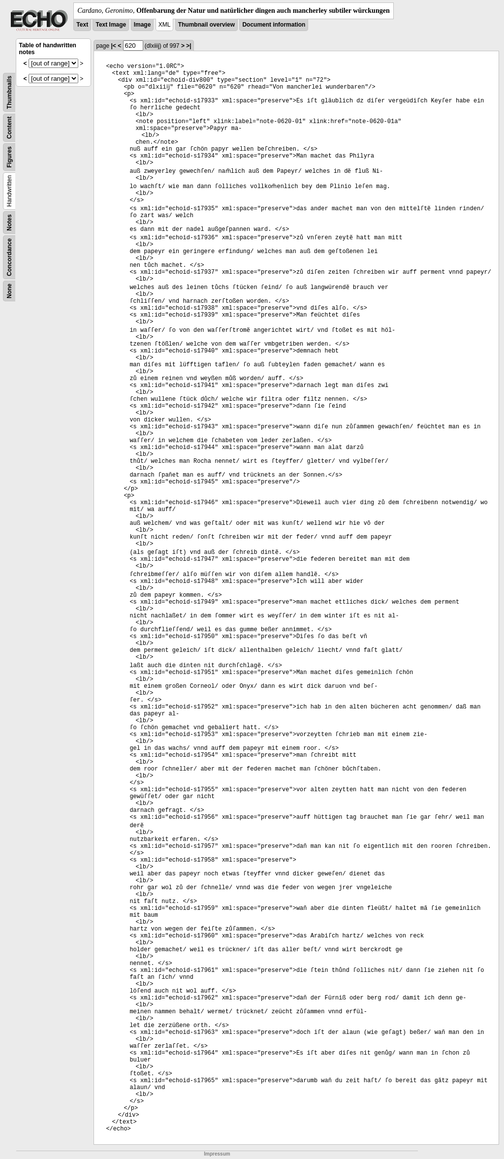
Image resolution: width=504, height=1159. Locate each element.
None (9, 291)
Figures (9, 156)
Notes (9, 222)
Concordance (9, 257)
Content (9, 128)
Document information (273, 24)
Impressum (217, 1154)
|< (113, 45)
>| (188, 45)
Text (82, 24)
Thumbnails (9, 92)
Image (142, 24)
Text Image (110, 24)
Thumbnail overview (206, 24)
